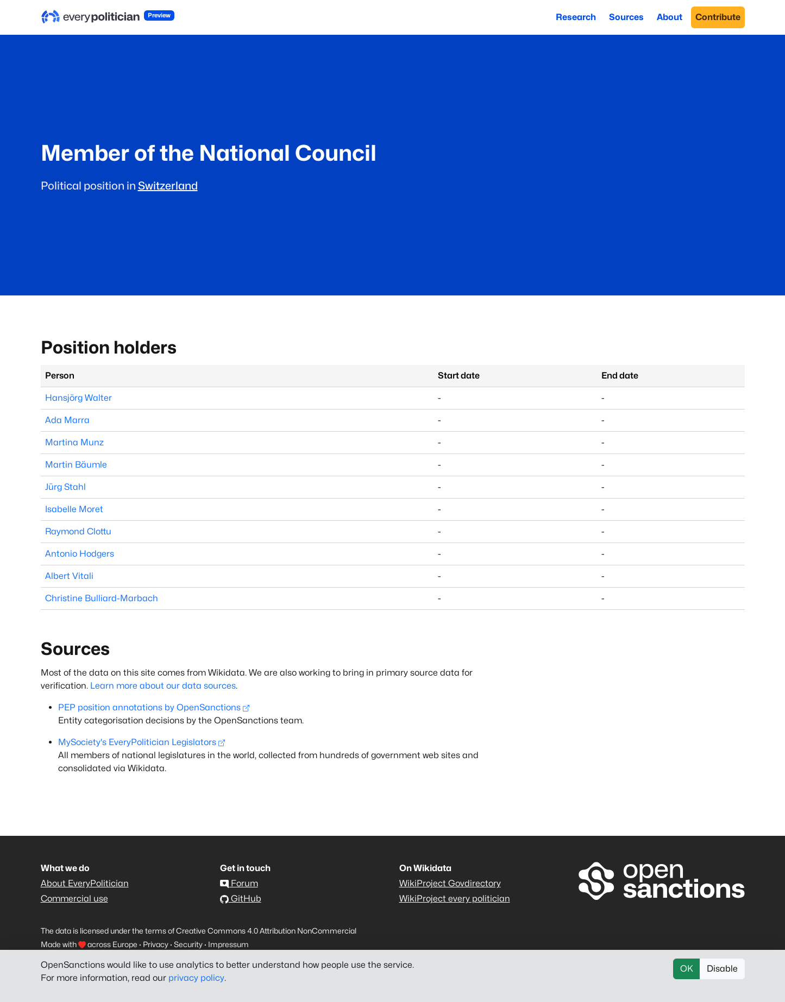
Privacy (155, 944)
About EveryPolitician (85, 883)
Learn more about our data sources (163, 685)
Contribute (717, 17)
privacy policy (196, 978)
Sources (626, 17)
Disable (722, 968)
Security (188, 944)
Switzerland (168, 185)
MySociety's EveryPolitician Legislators (141, 742)
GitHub (240, 898)
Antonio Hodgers (79, 554)
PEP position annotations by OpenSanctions (153, 707)
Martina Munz (74, 442)
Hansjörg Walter (78, 398)
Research (576, 17)
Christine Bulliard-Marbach (101, 598)
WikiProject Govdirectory (450, 883)
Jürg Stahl (65, 487)
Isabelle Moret (74, 509)
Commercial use (74, 898)
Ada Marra (67, 420)
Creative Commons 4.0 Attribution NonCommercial (266, 930)
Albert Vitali (69, 576)
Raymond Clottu (78, 531)
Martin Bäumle (76, 464)
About (669, 17)
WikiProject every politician (454, 898)
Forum (239, 883)
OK (686, 968)
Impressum (228, 944)
